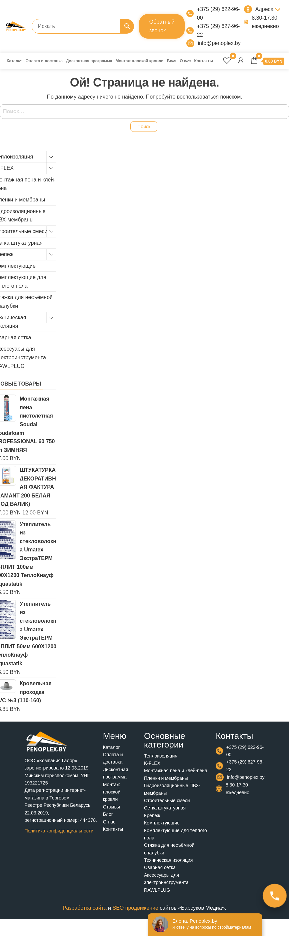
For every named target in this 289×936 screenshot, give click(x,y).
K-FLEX (152, 763)
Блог (171, 61)
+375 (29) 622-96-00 (218, 13)
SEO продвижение (135, 908)
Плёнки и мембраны (166, 778)
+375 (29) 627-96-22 (218, 30)
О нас (185, 61)
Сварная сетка (160, 867)
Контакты (203, 61)
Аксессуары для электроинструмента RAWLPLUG (166, 882)
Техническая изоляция (168, 860)
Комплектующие (162, 822)
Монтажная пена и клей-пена (175, 770)
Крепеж (152, 815)
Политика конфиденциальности (59, 830)
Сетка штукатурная (165, 807)
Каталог (14, 61)
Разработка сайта (85, 908)
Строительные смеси (167, 800)
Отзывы (111, 806)
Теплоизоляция (160, 756)
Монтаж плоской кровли (139, 61)
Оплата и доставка (44, 61)
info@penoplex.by (219, 43)
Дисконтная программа (89, 61)
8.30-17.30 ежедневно (265, 22)
